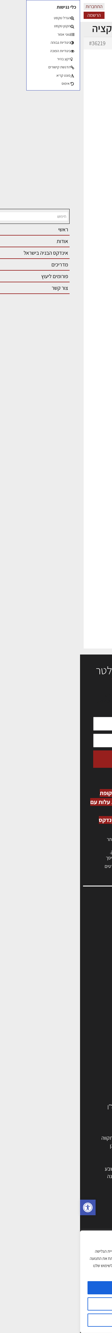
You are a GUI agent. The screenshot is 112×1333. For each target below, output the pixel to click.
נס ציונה (35, 1176)
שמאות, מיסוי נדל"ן (86, 926)
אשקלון (66, 1176)
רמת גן (36, 1145)
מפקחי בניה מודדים (82, 1044)
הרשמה (14, 15)
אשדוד (95, 1160)
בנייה (97, 1223)
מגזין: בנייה (94, 977)
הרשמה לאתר (91, 952)
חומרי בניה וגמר (86, 1067)
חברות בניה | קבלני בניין (78, 1052)
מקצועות (93, 1029)
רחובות (66, 1145)
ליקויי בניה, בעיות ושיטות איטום (75, 932)
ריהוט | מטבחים (87, 1075)
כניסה (87, 845)
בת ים (96, 1176)
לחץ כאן (72, 852)
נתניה (37, 1160)
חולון (97, 1153)
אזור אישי (96, 945)
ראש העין (93, 1183)
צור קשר (97, 964)
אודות (99, 971)
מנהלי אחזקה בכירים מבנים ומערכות (69, 939)
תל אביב (94, 1137)
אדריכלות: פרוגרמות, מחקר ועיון (70, 1215)
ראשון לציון (91, 1145)
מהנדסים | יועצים (85, 1037)
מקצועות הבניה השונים (79, 1060)
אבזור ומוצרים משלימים (79, 1098)
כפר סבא (64, 1160)
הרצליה (65, 1153)
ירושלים (65, 1137)
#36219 (17, 43)
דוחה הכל (56, 1320)
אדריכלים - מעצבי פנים (79, 1021)
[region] (56, 1282)
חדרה (67, 1183)
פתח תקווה (32, 1137)
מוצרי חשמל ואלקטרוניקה (77, 1083)
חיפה (38, 1153)
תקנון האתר (93, 990)
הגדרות (56, 1304)
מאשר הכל (56, 1287)
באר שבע (33, 1168)
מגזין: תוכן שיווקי (89, 984)
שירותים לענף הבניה (82, 1090)
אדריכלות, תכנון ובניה (83, 919)
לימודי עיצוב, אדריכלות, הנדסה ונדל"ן (64, 1106)
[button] (8, 1207)
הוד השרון (92, 1168)
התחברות (14, 6)
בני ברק (65, 1168)
